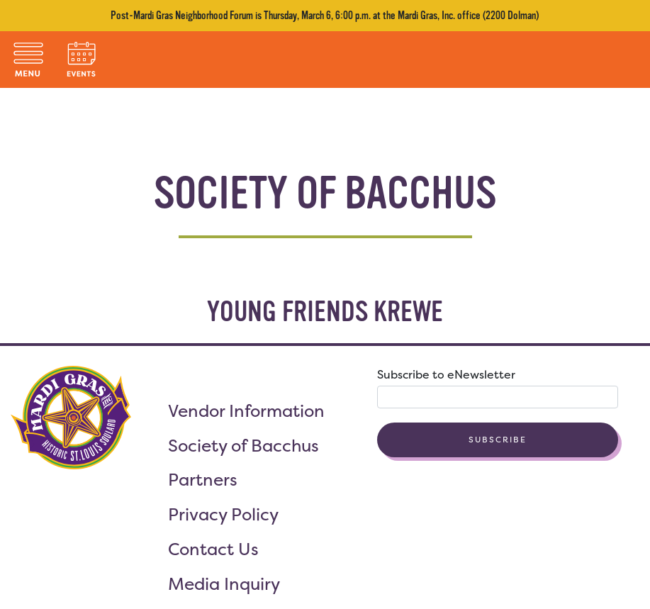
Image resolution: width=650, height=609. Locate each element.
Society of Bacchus (243, 445)
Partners (202, 479)
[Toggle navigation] (28, 59)
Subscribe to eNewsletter (446, 374)
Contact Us (213, 549)
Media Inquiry (224, 584)
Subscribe (498, 439)
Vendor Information (246, 411)
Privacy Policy (223, 514)
